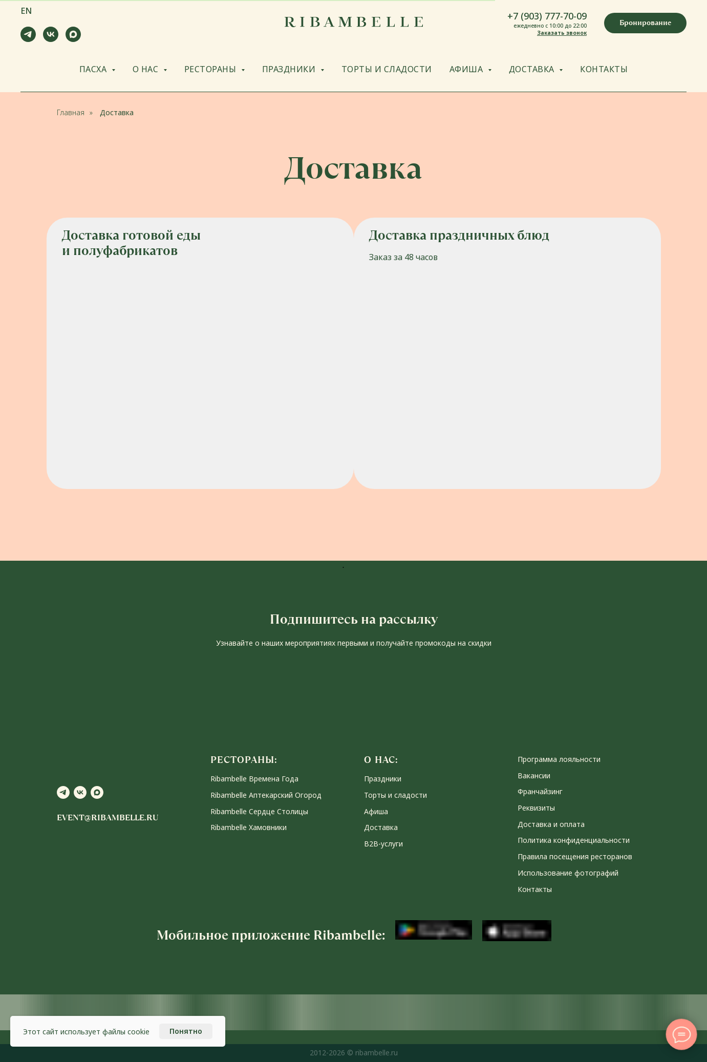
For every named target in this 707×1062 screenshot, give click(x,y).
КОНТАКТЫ (604, 69)
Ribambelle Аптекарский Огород (266, 795)
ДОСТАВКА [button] (533, 69)
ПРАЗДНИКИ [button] (290, 69)
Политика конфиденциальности (574, 840)
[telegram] (28, 39)
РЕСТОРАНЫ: (243, 759)
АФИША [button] (467, 69)
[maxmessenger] (73, 39)
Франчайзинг (540, 791)
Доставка (117, 112)
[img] (507, 353)
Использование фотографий (568, 873)
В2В (371, 843)
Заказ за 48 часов (403, 257)
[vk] (50, 39)
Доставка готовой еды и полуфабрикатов (131, 243)
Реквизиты (536, 808)
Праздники (382, 778)
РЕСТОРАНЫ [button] (211, 69)
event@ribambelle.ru (107, 817)
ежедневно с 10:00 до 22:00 (550, 25)
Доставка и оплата (551, 824)
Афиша (376, 811)
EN (26, 10)
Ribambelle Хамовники (248, 827)
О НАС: (381, 759)
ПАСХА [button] (94, 69)
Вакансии (534, 775)
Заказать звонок (562, 32)
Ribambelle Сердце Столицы (259, 811)
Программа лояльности (559, 759)
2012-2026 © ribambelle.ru (354, 1052)
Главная (70, 112)
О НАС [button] (147, 69)
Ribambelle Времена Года (254, 778)
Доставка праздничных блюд (459, 235)
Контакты (535, 889)
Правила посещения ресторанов (575, 856)
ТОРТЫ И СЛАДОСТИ (386, 69)
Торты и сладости (395, 795)
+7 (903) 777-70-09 (547, 16)
